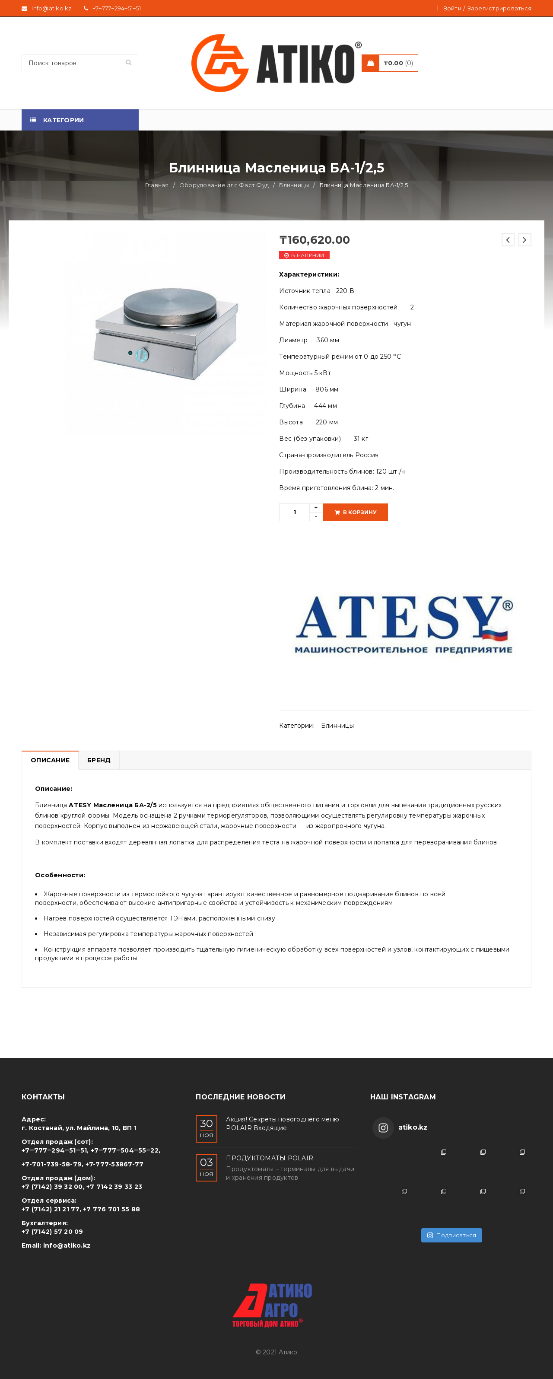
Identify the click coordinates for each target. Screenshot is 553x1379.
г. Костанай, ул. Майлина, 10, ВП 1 (79, 1128)
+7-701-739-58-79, (52, 1164)
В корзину (360, 512)
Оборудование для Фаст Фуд (224, 185)
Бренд (99, 760)
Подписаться (451, 1235)
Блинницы (294, 185)
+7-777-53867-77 (115, 1164)
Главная (157, 185)
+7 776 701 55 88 (111, 1209)
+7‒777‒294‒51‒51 (116, 8)
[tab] (50, 760)
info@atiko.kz (67, 1245)
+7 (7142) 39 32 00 (52, 1187)
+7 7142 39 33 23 (114, 1187)
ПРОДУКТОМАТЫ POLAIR (269, 1158)
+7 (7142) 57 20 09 (52, 1232)
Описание (50, 760)
